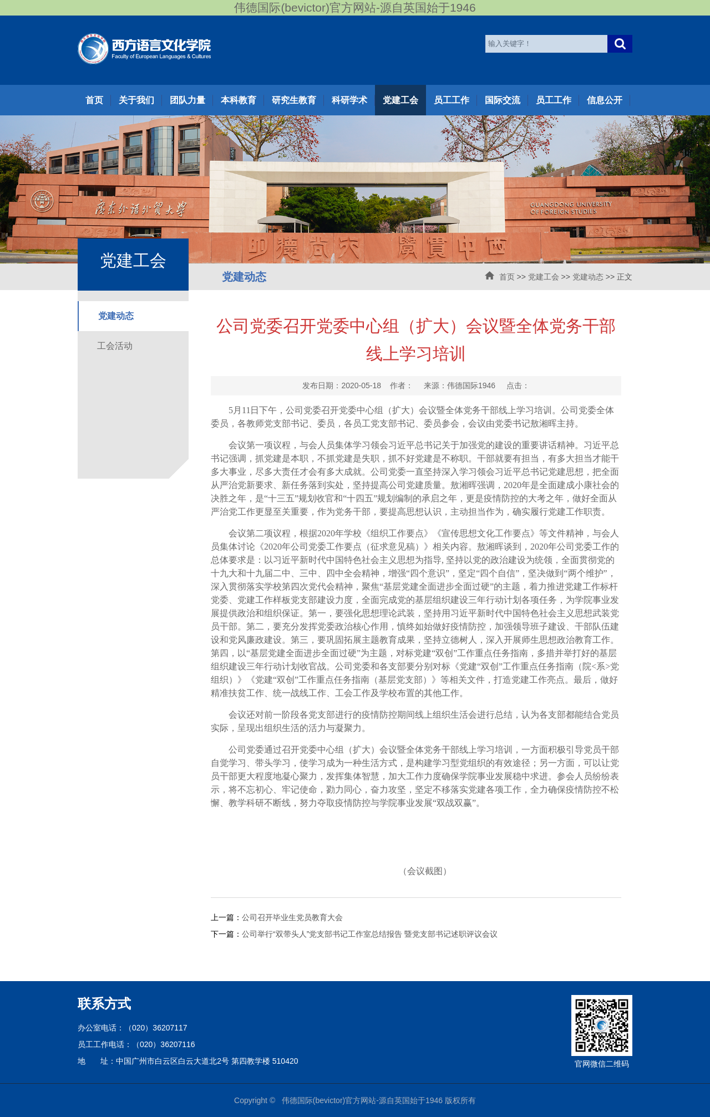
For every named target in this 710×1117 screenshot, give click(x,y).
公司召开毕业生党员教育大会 (292, 917)
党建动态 (588, 276)
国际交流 (502, 100)
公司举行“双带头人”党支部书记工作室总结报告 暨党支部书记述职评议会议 (370, 934)
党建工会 (400, 100)
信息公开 (604, 100)
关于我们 (136, 100)
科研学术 (349, 100)
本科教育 (238, 100)
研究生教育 (294, 100)
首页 (94, 100)
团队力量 (187, 100)
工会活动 (115, 346)
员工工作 (451, 100)
